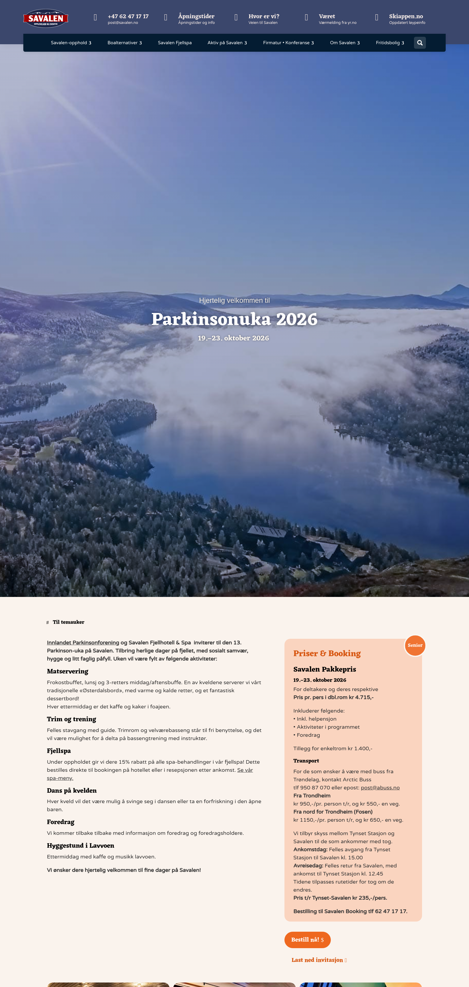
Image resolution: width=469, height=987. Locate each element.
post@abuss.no (380, 787)
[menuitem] (71, 43)
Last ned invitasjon (317, 960)
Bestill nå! (305, 940)
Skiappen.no (406, 16)
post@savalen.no (123, 22)
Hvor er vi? (264, 16)
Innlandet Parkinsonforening (83, 642)
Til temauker (68, 622)
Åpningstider (196, 16)
